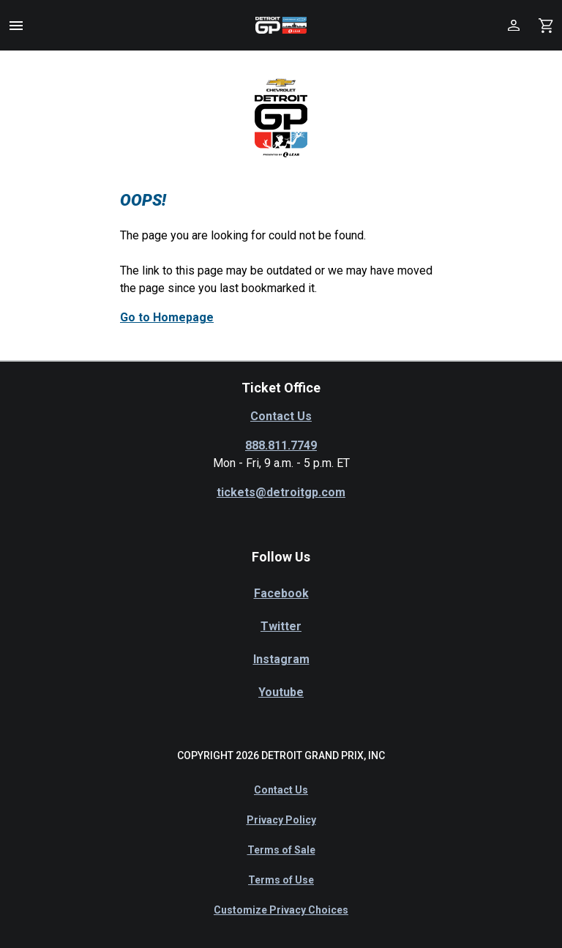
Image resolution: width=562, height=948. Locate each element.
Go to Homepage (167, 317)
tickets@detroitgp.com (281, 492)
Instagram (281, 659)
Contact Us (281, 416)
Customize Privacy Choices (281, 910)
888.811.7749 (281, 445)
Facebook (281, 593)
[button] (16, 26)
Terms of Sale (281, 850)
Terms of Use (281, 880)
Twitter (281, 626)
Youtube (281, 692)
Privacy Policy (281, 820)
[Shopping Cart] (546, 25)
